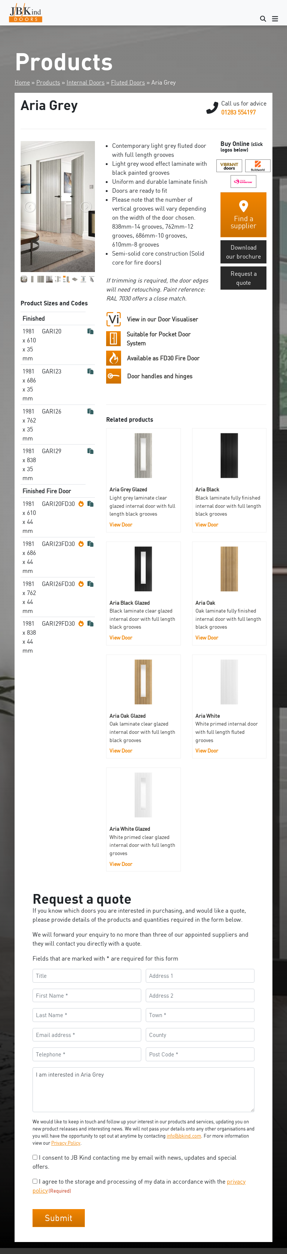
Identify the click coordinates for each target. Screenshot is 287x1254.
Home (22, 82)
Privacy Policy (65, 1143)
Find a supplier (243, 215)
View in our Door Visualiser (162, 319)
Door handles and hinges (159, 376)
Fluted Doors (128, 82)
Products (48, 82)
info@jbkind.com (184, 1136)
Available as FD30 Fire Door (163, 358)
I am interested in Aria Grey (143, 1089)
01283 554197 (238, 112)
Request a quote (244, 278)
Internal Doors (86, 82)
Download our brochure (243, 252)
